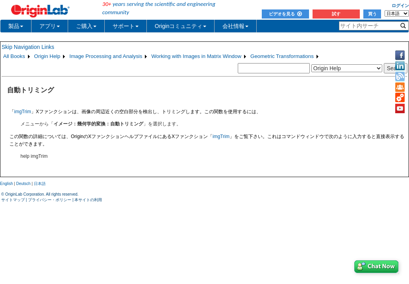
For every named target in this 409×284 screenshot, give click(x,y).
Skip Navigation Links (28, 47)
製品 (15, 26)
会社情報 (235, 26)
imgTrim (22, 111)
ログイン (400, 5)
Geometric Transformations (282, 56)
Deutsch (23, 183)
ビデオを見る (285, 13)
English (6, 183)
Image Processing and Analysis (105, 56)
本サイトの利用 (88, 200)
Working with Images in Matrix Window (196, 56)
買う (372, 13)
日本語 (40, 183)
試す (336, 13)
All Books (14, 56)
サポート (126, 26)
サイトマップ (13, 200)
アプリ (49, 26)
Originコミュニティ (180, 26)
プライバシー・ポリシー (49, 200)
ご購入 (86, 26)
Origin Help (47, 56)
